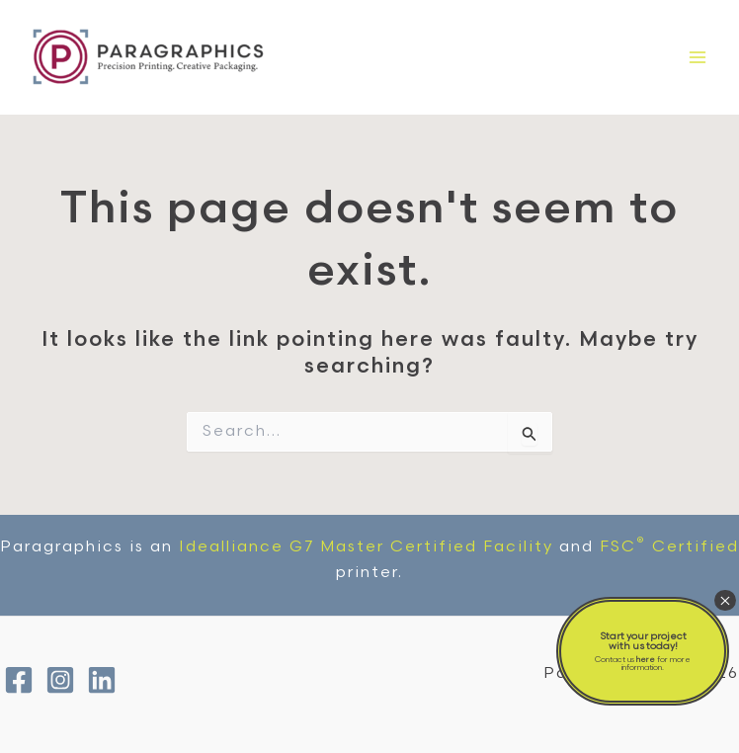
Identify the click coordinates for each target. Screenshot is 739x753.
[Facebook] (19, 680)
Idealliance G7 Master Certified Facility (366, 547)
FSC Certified (669, 547)
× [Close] (725, 600)
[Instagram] (60, 680)
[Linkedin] (102, 680)
